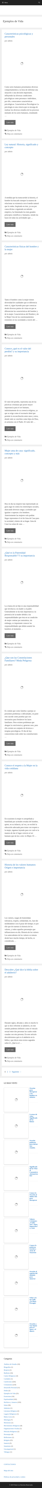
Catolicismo (8, 1382)
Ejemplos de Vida (14, 130)
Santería (6, 1443)
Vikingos (7, 1452)
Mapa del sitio (8, 1470)
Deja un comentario (14, 134)
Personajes (7, 1434)
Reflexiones (8, 1437)
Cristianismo (8, 1385)
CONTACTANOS (10, 1464)
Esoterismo (7, 1396)
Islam (5, 1405)
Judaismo (7, 1408)
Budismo (7, 1373)
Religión (6, 1440)
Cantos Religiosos (10, 1376)
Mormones (7, 1423)
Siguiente (16, 1072)
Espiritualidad (8, 1399)
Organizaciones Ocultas (11, 1428)
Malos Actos (8, 1417)
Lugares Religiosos (10, 1414)
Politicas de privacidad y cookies (14, 1477)
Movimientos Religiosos (12, 1426)
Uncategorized (8, 1449)
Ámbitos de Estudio (10, 1364)
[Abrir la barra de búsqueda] (39, 2)
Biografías (7, 1367)
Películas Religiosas (10, 1431)
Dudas (6, 1390)
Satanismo (7, 1446)
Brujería (6, 1370)
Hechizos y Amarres (10, 1402)
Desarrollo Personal (10, 1388)
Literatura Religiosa (10, 1411)
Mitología (7, 1420)
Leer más (11, 123)
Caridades (7, 1379)
